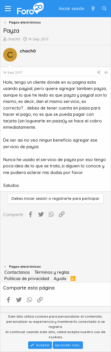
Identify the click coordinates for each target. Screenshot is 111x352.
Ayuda (60, 278)
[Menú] (8, 8)
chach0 (13, 39)
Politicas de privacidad (26, 278)
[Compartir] (98, 72)
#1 (106, 72)
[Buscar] (104, 8)
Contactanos (17, 272)
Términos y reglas (51, 272)
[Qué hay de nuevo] (92, 8)
